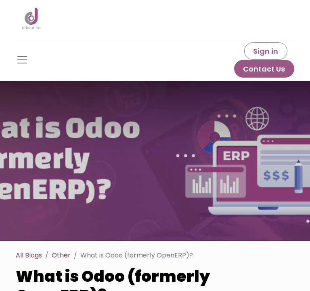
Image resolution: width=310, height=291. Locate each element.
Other (61, 255)
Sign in (265, 51)
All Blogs (29, 255)
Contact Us (264, 69)
